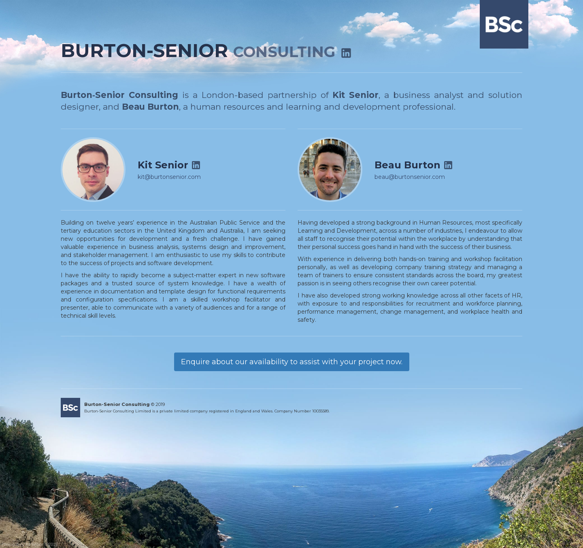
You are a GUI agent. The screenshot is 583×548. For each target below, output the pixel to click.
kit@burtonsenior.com (169, 177)
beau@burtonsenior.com (409, 177)
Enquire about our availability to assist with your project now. (291, 361)
